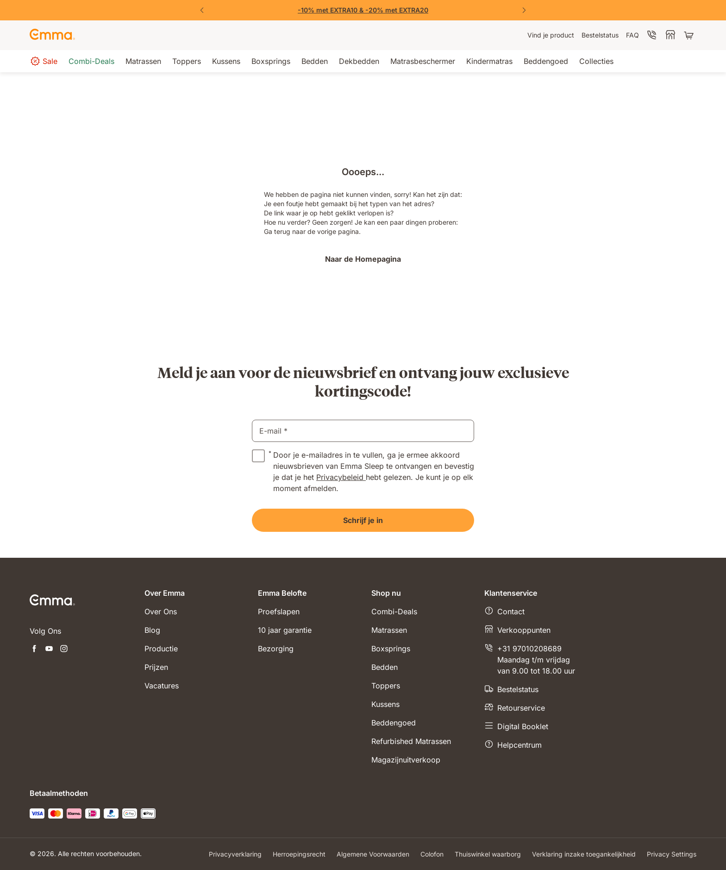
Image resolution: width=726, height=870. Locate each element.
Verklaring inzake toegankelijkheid (584, 854)
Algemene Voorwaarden (373, 854)
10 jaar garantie (285, 630)
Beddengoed (393, 722)
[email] (363, 431)
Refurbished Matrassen (411, 741)
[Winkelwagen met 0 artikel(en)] (689, 35)
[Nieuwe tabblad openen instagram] (64, 649)
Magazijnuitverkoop (405, 759)
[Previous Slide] (202, 10)
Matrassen (389, 630)
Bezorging (276, 648)
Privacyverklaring (235, 854)
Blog (152, 630)
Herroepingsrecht (299, 854)
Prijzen (156, 667)
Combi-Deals (394, 611)
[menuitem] (550, 35)
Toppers (385, 685)
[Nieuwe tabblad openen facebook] (34, 649)
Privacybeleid (341, 477)
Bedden (384, 667)
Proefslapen (279, 611)
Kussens (385, 704)
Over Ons (160, 611)
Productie (161, 648)
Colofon (432, 854)
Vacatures (161, 685)
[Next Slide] (524, 10)
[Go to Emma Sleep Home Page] (52, 35)
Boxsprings (390, 648)
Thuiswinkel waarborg (488, 854)
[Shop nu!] (363, 10)
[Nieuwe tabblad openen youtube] (49, 649)
